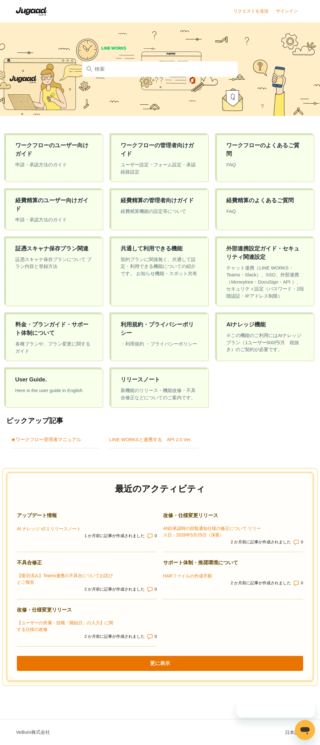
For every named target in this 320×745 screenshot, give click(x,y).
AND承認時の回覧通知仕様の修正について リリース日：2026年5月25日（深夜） (212, 531)
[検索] (160, 69)
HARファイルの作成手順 (187, 575)
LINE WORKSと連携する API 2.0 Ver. (150, 439)
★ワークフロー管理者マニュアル (46, 439)
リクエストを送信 (250, 10)
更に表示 (187, 663)
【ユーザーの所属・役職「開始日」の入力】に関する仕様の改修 (65, 626)
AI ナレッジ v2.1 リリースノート (49, 528)
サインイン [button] (287, 10)
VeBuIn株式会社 (33, 732)
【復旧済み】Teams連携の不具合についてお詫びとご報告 (65, 579)
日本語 (294, 732)
